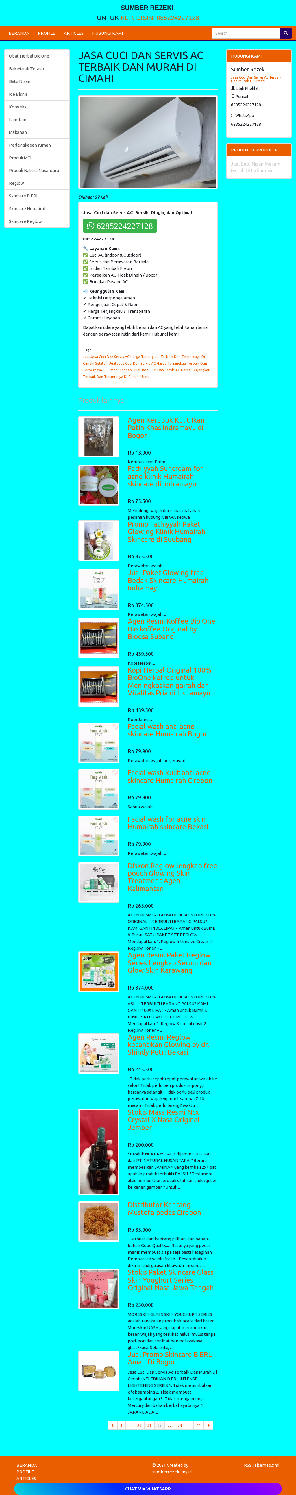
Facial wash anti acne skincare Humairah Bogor (167, 730)
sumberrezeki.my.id (172, 1471)
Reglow (16, 183)
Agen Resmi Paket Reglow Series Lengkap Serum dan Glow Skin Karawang (170, 962)
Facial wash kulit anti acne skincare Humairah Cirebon (170, 776)
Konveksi (18, 106)
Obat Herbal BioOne (29, 55)
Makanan (18, 132)
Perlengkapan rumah (30, 144)
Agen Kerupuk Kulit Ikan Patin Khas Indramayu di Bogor (166, 427)
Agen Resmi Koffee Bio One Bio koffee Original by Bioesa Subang (171, 628)
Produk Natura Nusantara (34, 170)
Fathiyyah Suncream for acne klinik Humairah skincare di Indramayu (165, 476)
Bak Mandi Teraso (26, 68)
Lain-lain (17, 119)
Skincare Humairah (28, 208)
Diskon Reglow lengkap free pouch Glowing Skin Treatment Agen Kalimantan (172, 877)
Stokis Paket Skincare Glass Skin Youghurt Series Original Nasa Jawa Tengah (171, 1280)
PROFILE (46, 33)
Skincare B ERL (23, 195)
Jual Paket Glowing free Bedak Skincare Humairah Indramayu (168, 580)
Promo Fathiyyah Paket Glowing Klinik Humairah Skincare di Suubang (167, 531)
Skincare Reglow (25, 221)
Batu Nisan (19, 81)
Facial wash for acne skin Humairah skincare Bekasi (168, 823)
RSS (247, 1465)
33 (170, 1425)
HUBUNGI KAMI (107, 33)
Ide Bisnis (18, 94)
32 (161, 1424)
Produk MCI (20, 157)
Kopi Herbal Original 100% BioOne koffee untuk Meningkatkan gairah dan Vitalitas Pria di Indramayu (170, 681)
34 (180, 1425)
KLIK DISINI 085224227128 (160, 17)
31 (149, 1425)
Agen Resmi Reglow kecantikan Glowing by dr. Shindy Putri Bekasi (168, 1044)
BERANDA (19, 33)
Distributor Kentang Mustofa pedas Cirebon (164, 1208)
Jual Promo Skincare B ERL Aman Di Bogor (170, 1358)
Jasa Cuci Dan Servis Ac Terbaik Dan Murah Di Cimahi (256, 79)
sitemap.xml (267, 1465)
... (130, 1425)
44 (199, 1425)
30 (139, 1425)
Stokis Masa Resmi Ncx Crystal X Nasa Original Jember (164, 1119)
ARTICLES (74, 33)
